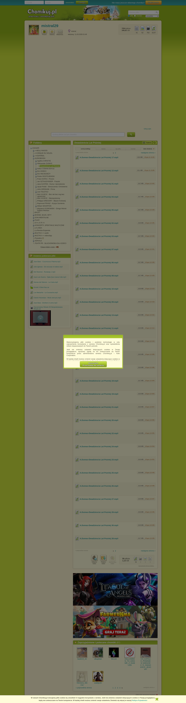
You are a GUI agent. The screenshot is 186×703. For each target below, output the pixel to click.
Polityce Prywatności (139, 700)
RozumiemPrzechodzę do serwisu (93, 364)
